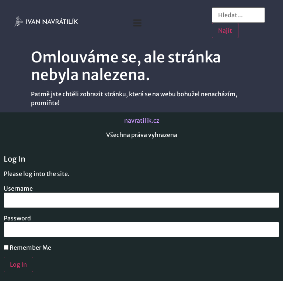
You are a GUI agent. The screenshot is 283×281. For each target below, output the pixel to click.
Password (17, 218)
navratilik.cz (141, 120)
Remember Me (27, 248)
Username (18, 188)
